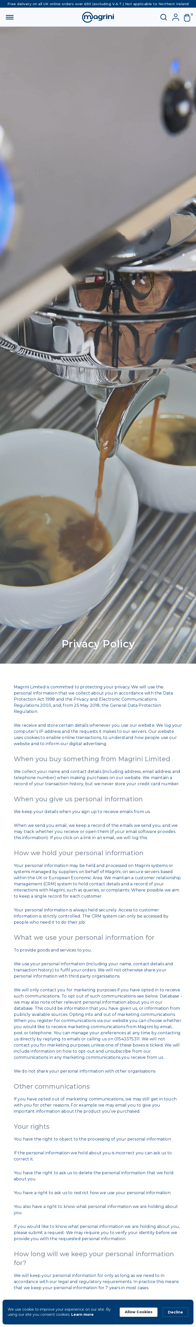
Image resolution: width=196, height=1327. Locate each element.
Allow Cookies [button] (138, 1312)
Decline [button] (175, 1312)
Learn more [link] (82, 1314)
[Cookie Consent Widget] (98, 1312)
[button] (189, 18)
